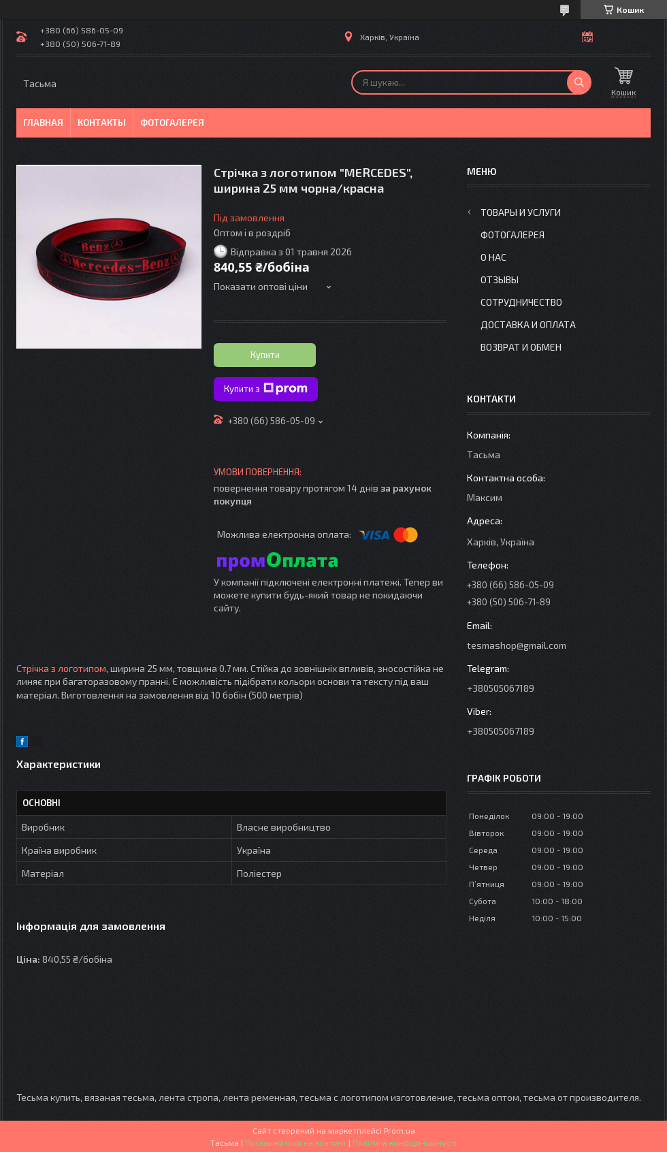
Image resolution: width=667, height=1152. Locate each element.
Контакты (102, 122)
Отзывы (500, 279)
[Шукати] (579, 82)
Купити (265, 354)
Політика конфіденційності (405, 1142)
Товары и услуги (521, 212)
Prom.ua (399, 1130)
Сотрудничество (521, 302)
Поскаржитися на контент (295, 1142)
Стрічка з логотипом (61, 668)
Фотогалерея (172, 122)
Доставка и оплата (528, 324)
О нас (493, 257)
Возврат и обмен (521, 347)
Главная (43, 122)
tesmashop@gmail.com (516, 645)
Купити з (266, 389)
